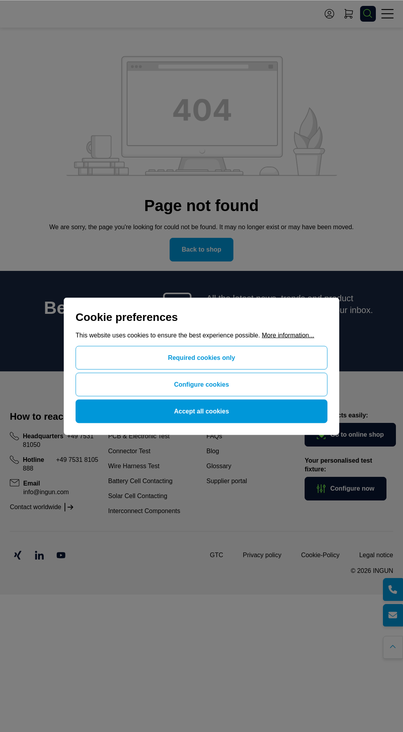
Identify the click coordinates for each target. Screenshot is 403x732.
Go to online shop (350, 434)
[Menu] (387, 14)
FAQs (214, 436)
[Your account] (329, 14)
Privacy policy (262, 555)
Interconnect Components (144, 511)
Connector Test (129, 451)
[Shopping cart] (349, 14)
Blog (213, 451)
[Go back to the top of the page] (394, 646)
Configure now (345, 488)
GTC (216, 555)
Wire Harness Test (133, 466)
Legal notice (376, 555)
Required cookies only (201, 357)
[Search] (368, 14)
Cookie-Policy (320, 555)
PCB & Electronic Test (139, 436)
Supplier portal (227, 481)
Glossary (219, 466)
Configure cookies (201, 384)
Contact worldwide (35, 507)
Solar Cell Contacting (137, 496)
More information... (288, 335)
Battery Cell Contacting (140, 481)
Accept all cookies (201, 411)
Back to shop (201, 249)
